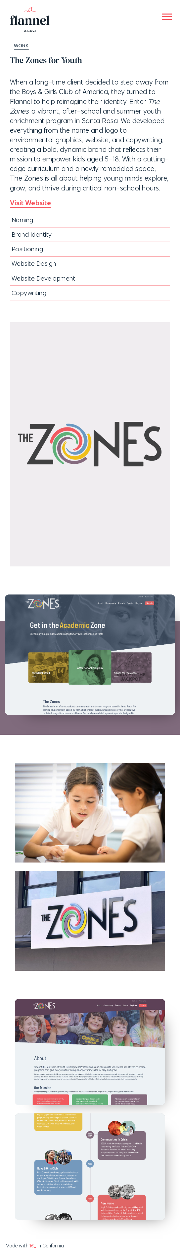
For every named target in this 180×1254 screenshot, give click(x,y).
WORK (18, 45)
